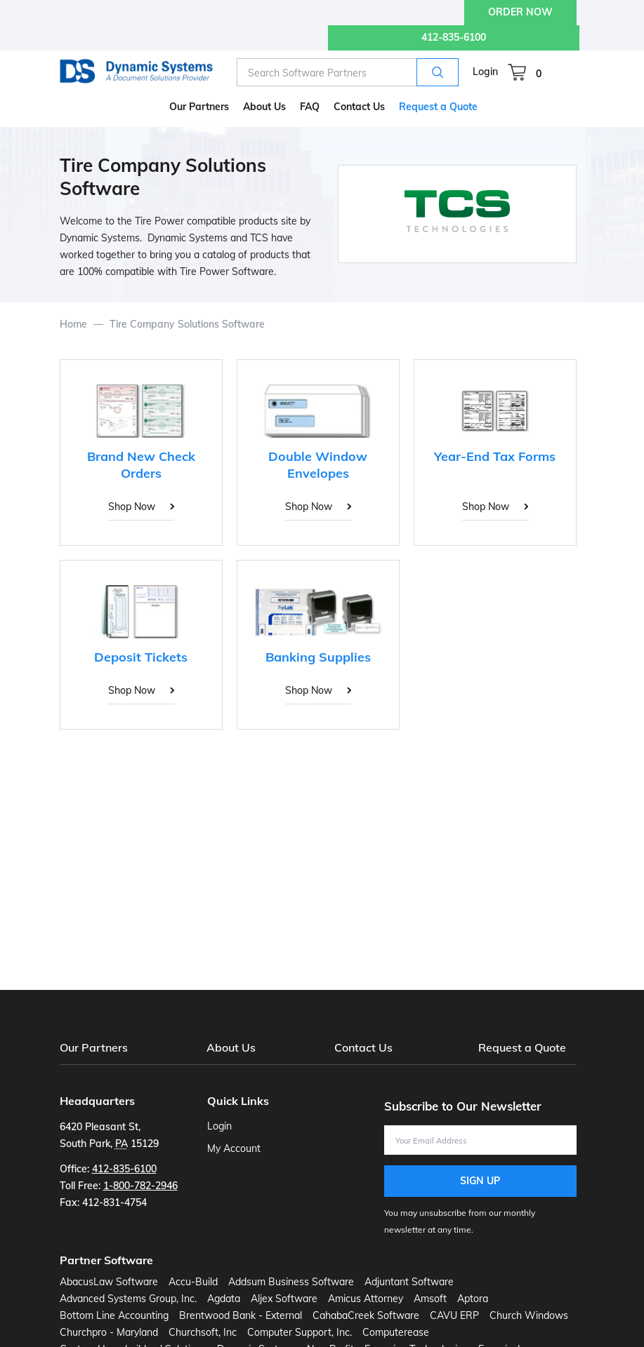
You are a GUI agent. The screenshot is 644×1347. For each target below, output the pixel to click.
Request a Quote (522, 1047)
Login (485, 71)
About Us (231, 1047)
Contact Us (363, 1047)
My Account (234, 1148)
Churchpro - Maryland (109, 1332)
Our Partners (94, 1047)
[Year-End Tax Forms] (495, 452)
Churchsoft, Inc (203, 1332)
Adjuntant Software (409, 1281)
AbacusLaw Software (109, 1281)
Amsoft (430, 1298)
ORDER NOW (520, 12)
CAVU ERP (454, 1315)
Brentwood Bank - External (240, 1315)
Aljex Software (284, 1298)
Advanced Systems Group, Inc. (128, 1298)
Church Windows (528, 1315)
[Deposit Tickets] (141, 645)
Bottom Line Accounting (114, 1315)
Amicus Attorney (365, 1298)
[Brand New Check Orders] (141, 452)
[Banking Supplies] (318, 645)
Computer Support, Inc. (299, 1332)
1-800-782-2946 (140, 1185)
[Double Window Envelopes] (318, 452)
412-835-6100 (453, 37)
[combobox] (348, 72)
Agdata (223, 1298)
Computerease (395, 1332)
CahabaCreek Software (366, 1315)
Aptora (472, 1298)
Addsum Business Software (291, 1281)
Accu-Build (193, 1281)
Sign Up (480, 1180)
